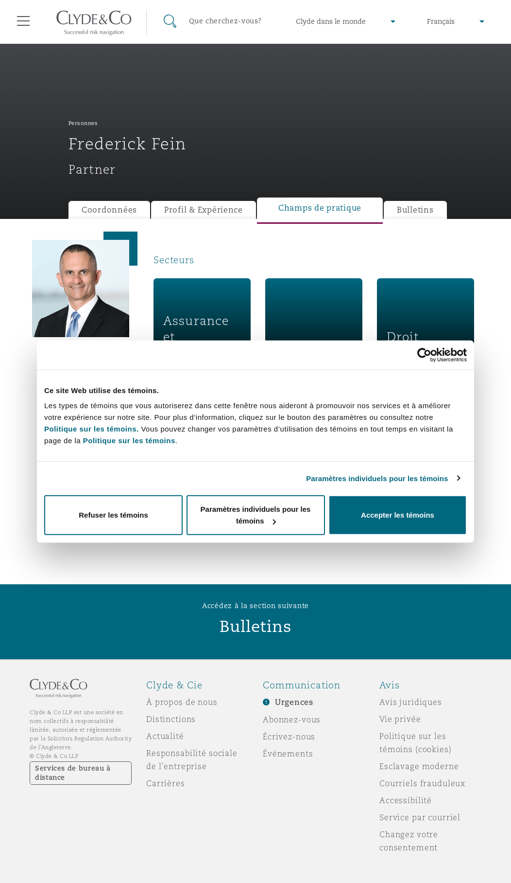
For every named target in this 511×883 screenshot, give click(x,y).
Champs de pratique (319, 208)
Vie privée (400, 719)
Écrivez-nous (289, 736)
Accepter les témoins (397, 515)
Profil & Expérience (203, 210)
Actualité (165, 736)
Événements (288, 753)
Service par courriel (419, 817)
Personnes (83, 123)
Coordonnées (109, 210)
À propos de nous (182, 702)
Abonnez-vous (292, 719)
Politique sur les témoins (129, 440)
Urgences (294, 702)
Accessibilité (405, 800)
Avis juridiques (410, 702)
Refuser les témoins (113, 515)
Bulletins (415, 210)
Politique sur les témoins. (91, 429)
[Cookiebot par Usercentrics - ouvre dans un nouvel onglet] (424, 354)
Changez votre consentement (408, 840)
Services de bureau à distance (73, 773)
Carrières (165, 783)
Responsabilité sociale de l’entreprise (192, 759)
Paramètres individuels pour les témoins (377, 478)
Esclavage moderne (419, 766)
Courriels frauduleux (422, 783)
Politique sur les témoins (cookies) (415, 742)
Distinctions (171, 719)
